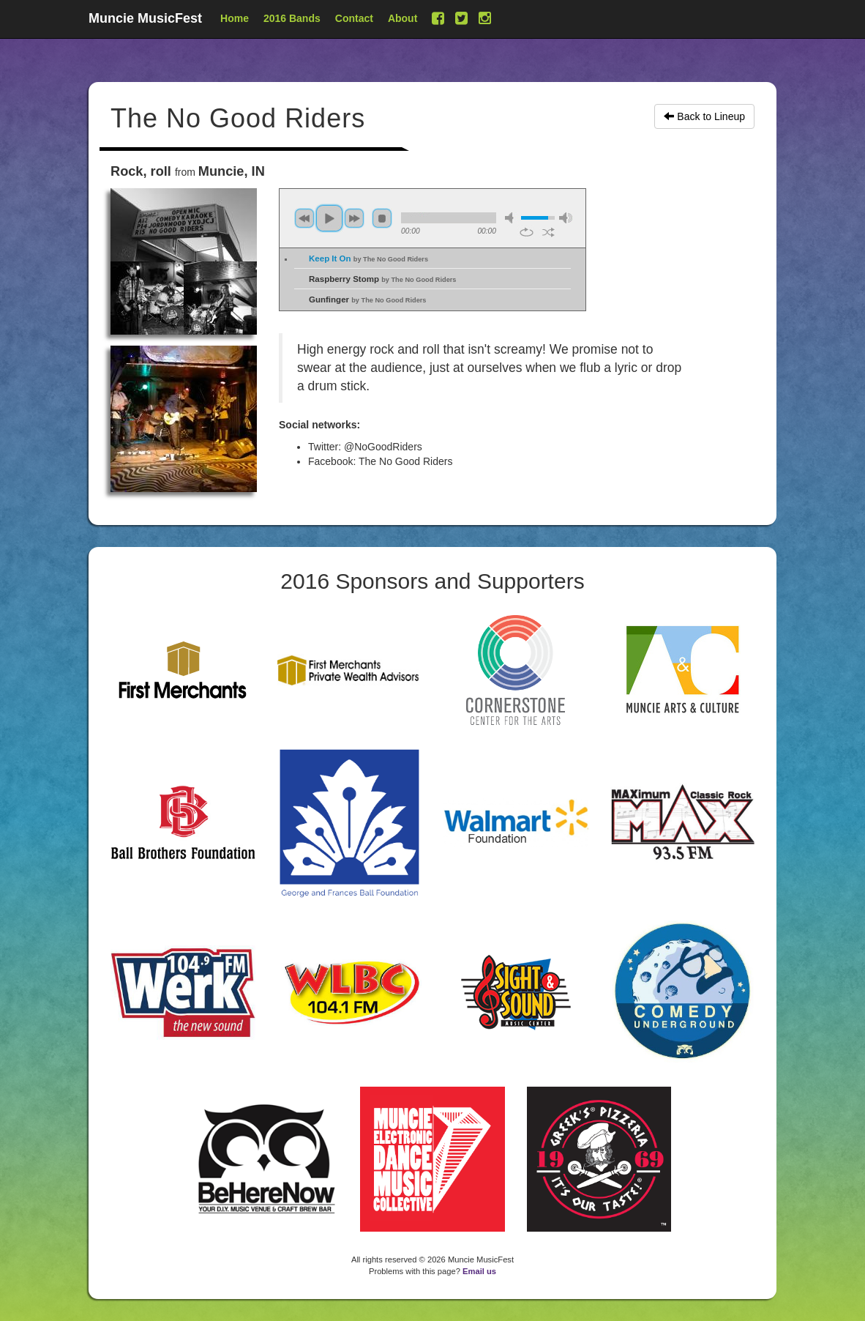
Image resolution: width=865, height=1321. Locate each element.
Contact (354, 18)
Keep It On (368, 258)
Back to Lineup (704, 116)
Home (234, 18)
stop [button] (382, 218)
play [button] (329, 218)
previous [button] (304, 218)
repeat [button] (526, 232)
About (402, 18)
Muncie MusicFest (145, 18)
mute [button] (511, 217)
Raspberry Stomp (382, 279)
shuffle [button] (548, 232)
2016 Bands (292, 18)
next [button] (354, 218)
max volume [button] (565, 217)
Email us (479, 1271)
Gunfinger (367, 299)
